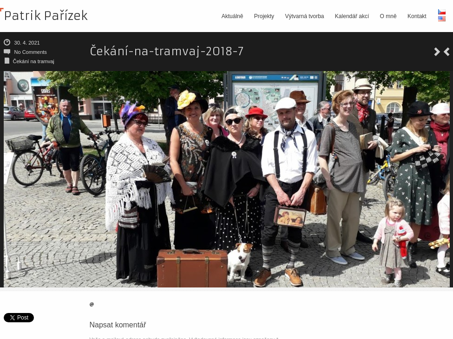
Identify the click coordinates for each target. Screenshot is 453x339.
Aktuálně (232, 16)
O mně (388, 16)
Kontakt (417, 16)
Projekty (264, 16)
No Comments (30, 52)
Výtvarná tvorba (304, 16)
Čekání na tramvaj (33, 61)
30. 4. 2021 (27, 43)
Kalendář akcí (352, 16)
